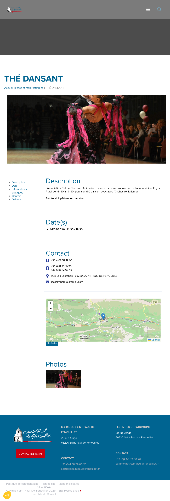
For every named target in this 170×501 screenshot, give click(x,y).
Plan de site (48, 484)
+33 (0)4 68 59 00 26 (73, 464)
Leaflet (154, 340)
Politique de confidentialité (22, 484)
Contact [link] (16, 196)
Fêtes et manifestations (29, 88)
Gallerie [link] (16, 199)
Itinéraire (52, 343)
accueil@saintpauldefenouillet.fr (80, 469)
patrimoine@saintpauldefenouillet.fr (137, 464)
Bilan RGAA (44, 487)
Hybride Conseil (46, 494)
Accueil (8, 88)
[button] (103, 316)
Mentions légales (69, 484)
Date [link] (15, 186)
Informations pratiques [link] (19, 191)
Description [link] (19, 182)
